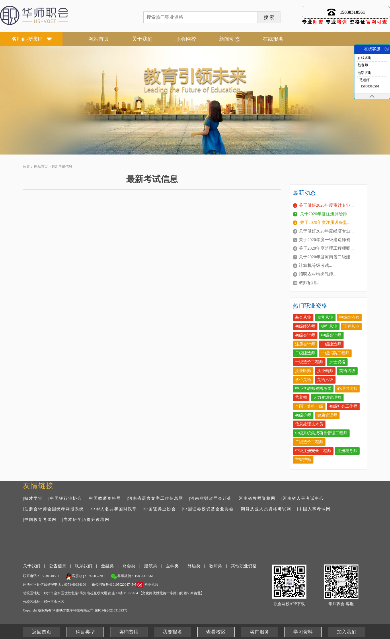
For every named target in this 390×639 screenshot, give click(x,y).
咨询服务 (259, 632)
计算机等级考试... (315, 265)
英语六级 (325, 380)
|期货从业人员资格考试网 (265, 509)
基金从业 (303, 317)
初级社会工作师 (343, 406)
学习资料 (303, 632)
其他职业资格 (244, 566)
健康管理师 (327, 415)
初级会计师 (305, 335)
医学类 (172, 566)
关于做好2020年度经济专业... (326, 231)
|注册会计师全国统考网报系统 (53, 509)
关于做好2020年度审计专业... (326, 205)
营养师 (301, 397)
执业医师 (303, 371)
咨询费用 (129, 632)
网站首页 (98, 39)
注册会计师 (305, 344)
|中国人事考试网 (314, 509)
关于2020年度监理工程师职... (326, 248)
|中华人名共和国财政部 (113, 509)
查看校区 (216, 632)
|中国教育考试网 (39, 519)
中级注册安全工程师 (313, 451)
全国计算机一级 (309, 406)
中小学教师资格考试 (313, 388)
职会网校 (186, 39)
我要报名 (172, 632)
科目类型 (85, 632)
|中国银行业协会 (65, 498)
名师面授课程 (26, 39)
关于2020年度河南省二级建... (326, 257)
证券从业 (351, 326)
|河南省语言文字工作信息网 (155, 498)
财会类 (128, 566)
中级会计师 (331, 335)
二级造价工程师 (309, 442)
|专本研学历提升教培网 (86, 519)
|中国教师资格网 (104, 498)
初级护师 (303, 415)
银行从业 (329, 326)
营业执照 (151, 585)
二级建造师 (305, 353)
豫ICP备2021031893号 (111, 610)
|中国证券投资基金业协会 (208, 509)
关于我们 (142, 39)
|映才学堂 (33, 498)
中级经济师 (349, 317)
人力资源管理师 (327, 397)
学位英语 (303, 380)
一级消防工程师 (335, 353)
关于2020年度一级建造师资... (326, 239)
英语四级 (347, 371)
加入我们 (346, 632)
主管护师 (303, 460)
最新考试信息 (62, 167)
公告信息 (57, 566)
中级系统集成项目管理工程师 (321, 433)
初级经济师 (305, 326)
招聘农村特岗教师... (317, 274)
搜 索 (269, 17)
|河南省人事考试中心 (302, 498)
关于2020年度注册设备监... (324, 222)
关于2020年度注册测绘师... (324, 214)
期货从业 (325, 317)
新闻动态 (229, 39)
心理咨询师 (347, 388)
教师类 (215, 566)
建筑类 (150, 566)
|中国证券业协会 (159, 509)
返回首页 (41, 632)
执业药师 (325, 371)
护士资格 (337, 362)
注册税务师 (347, 451)
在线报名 (273, 39)
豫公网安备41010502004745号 (114, 585)
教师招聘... (309, 282)
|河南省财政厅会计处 (210, 498)
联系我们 (83, 566)
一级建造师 (331, 344)
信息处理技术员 (309, 424)
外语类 (194, 566)
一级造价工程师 (309, 362)
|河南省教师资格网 (256, 498)
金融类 (107, 566)
